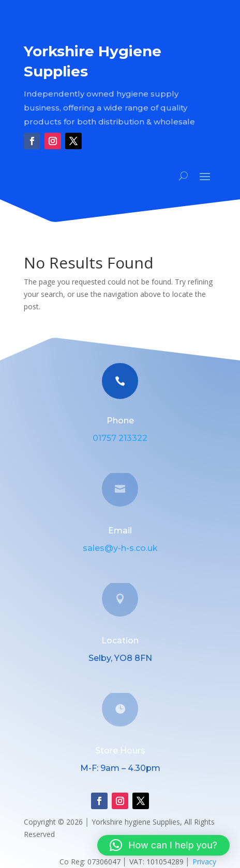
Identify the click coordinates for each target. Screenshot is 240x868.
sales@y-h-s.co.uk (120, 548)
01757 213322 (120, 438)
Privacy (204, 861)
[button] (163, 845)
